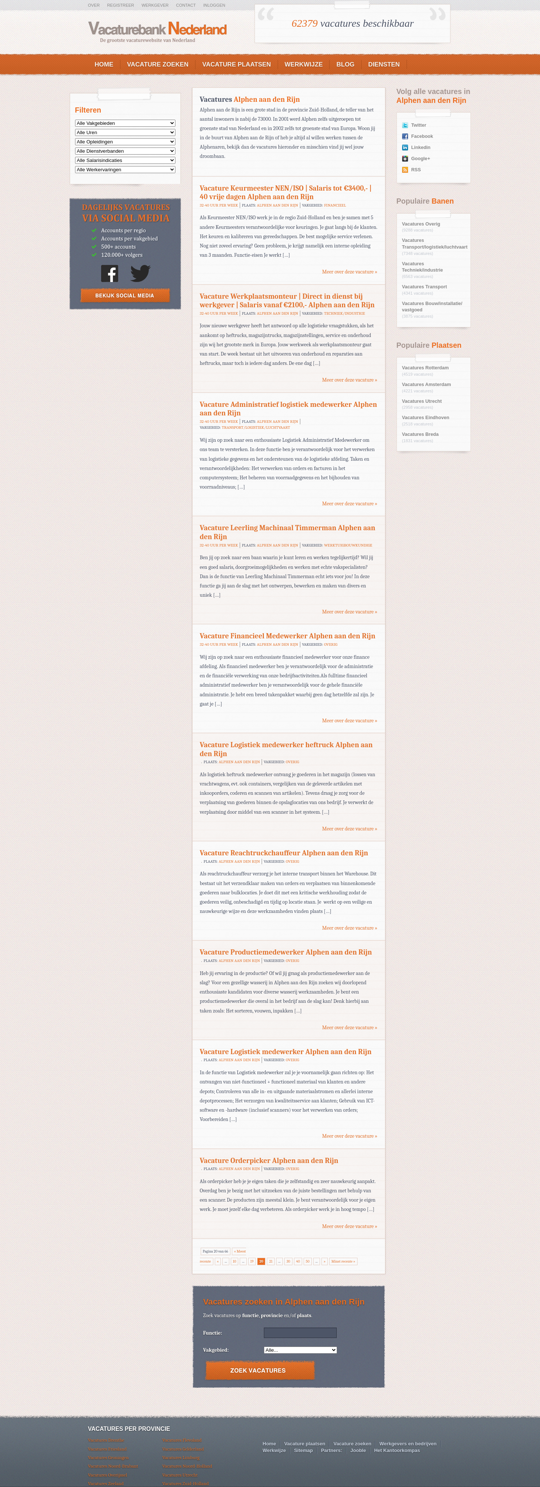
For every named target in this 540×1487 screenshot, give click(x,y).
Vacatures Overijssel (107, 1475)
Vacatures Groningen (108, 1457)
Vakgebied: (216, 1350)
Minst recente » (343, 1261)
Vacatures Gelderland (183, 1449)
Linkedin (421, 147)
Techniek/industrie (344, 313)
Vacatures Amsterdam (426, 384)
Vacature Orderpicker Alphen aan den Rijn (269, 1160)
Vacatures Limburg (181, 1457)
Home (104, 64)
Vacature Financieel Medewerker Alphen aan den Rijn (287, 636)
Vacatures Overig (421, 224)
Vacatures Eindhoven (425, 417)
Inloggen (214, 5)
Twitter (418, 125)
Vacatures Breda (420, 434)
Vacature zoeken (157, 64)
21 (270, 1261)
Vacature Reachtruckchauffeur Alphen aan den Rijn (284, 853)
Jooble (358, 1450)
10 (234, 1261)
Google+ (420, 158)
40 (298, 1261)
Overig (330, 644)
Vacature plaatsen (236, 64)
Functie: (212, 1333)
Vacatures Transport (424, 286)
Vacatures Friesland (107, 1449)
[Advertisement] (125, 370)
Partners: (331, 1450)
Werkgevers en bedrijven (408, 1443)
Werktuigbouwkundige (348, 545)
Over (94, 5)
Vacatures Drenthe (106, 1440)
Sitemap (303, 1450)
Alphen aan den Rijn (277, 205)
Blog (345, 64)
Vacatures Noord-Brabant (113, 1466)
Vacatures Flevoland (182, 1440)
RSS (416, 169)
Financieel (335, 205)
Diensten (384, 64)
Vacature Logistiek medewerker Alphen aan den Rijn (286, 1051)
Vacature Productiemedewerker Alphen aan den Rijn (286, 952)
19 (251, 1261)
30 (288, 1261)
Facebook (422, 136)
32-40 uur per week (219, 205)
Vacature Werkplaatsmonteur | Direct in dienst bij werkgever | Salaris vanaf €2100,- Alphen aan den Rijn (287, 301)
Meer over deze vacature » (350, 272)
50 (308, 1261)
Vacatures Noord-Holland (187, 1466)
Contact (186, 5)
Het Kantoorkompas (397, 1450)
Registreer (120, 5)
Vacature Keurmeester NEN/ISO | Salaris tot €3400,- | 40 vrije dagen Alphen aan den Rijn (286, 192)
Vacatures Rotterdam (425, 367)
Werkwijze (304, 64)
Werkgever (155, 5)
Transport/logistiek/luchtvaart (256, 427)
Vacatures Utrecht (422, 401)
